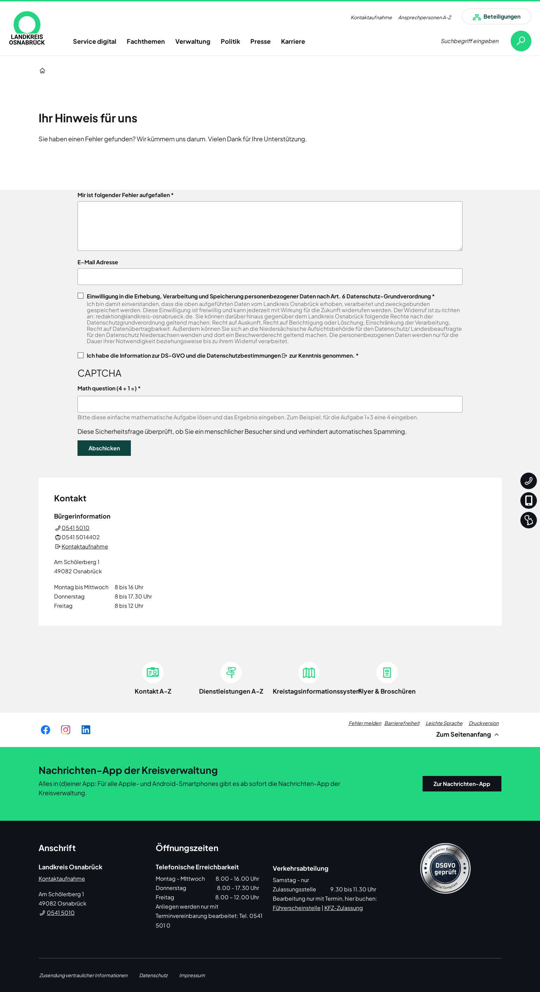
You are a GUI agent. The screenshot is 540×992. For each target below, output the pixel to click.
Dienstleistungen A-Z (231, 691)
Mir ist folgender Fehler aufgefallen (123, 195)
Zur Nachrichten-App (462, 783)
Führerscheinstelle (297, 907)
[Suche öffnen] (485, 41)
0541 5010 (76, 527)
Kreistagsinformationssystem (317, 691)
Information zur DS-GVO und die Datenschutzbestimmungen (200, 355)
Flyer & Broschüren (387, 691)
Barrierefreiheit (401, 723)
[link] (27, 27)
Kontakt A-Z (153, 691)
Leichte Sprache (444, 723)
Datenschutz (153, 975)
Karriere (293, 41)
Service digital (94, 41)
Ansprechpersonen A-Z (424, 17)
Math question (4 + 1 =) (107, 388)
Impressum (192, 975)
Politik (230, 41)
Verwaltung (192, 41)
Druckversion (484, 723)
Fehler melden (365, 723)
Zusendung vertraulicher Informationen (83, 975)
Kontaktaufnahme (371, 17)
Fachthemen (146, 41)
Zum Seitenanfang (468, 734)
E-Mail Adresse (97, 262)
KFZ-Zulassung (343, 907)
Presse (260, 41)
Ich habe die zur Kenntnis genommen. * (223, 355)
